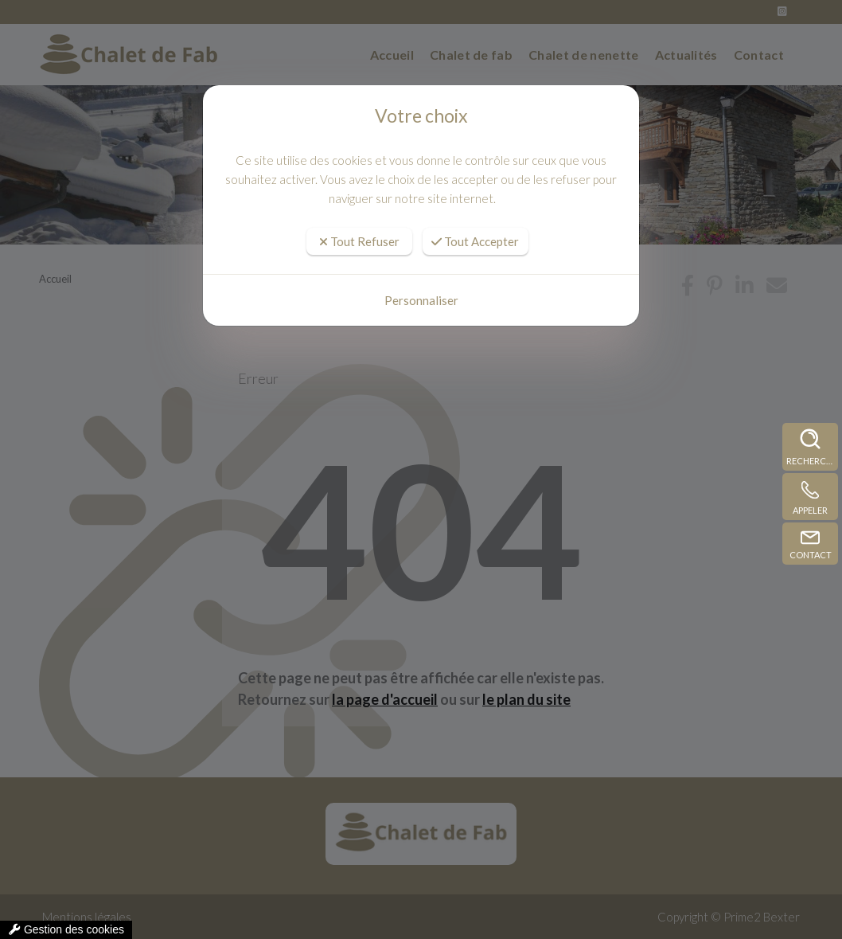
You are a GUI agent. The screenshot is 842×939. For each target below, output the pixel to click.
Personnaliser (421, 300)
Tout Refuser (359, 241)
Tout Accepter (475, 241)
